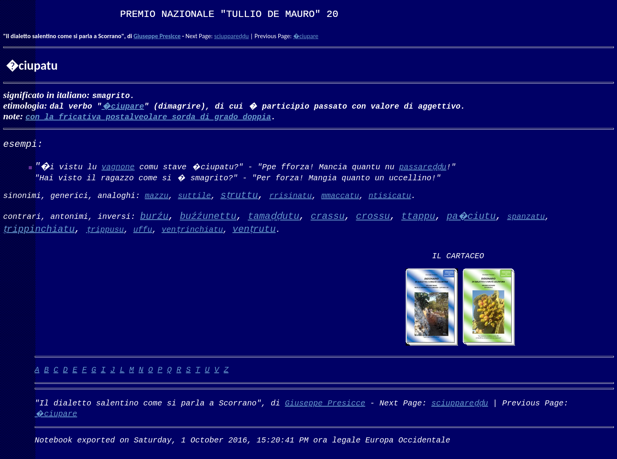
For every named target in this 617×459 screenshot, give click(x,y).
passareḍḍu (422, 166)
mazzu (156, 195)
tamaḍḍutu (273, 216)
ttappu (418, 216)
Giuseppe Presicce (157, 36)
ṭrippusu (105, 229)
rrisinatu (290, 195)
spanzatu (526, 216)
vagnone (118, 166)
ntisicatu (389, 195)
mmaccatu (340, 195)
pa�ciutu (471, 216)
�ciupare (305, 36)
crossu (373, 216)
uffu (142, 229)
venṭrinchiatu (192, 229)
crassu (327, 216)
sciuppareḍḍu (231, 36)
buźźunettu (208, 216)
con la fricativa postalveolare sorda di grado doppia (148, 116)
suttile (194, 195)
